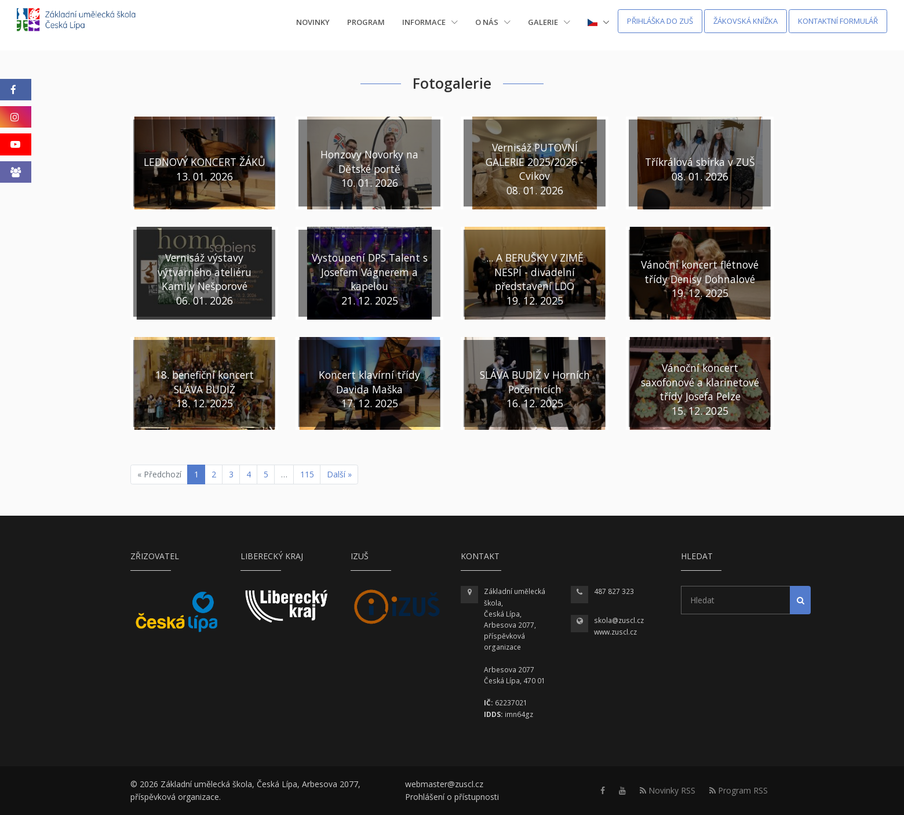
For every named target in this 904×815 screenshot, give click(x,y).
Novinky (313, 22)
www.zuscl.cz (615, 632)
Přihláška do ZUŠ (660, 21)
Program (366, 22)
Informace (430, 22)
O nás (493, 22)
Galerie (549, 22)
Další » (339, 474)
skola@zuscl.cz (619, 620)
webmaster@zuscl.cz (444, 783)
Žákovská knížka (745, 21)
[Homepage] (84, 21)
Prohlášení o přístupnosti (452, 796)
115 (307, 474)
